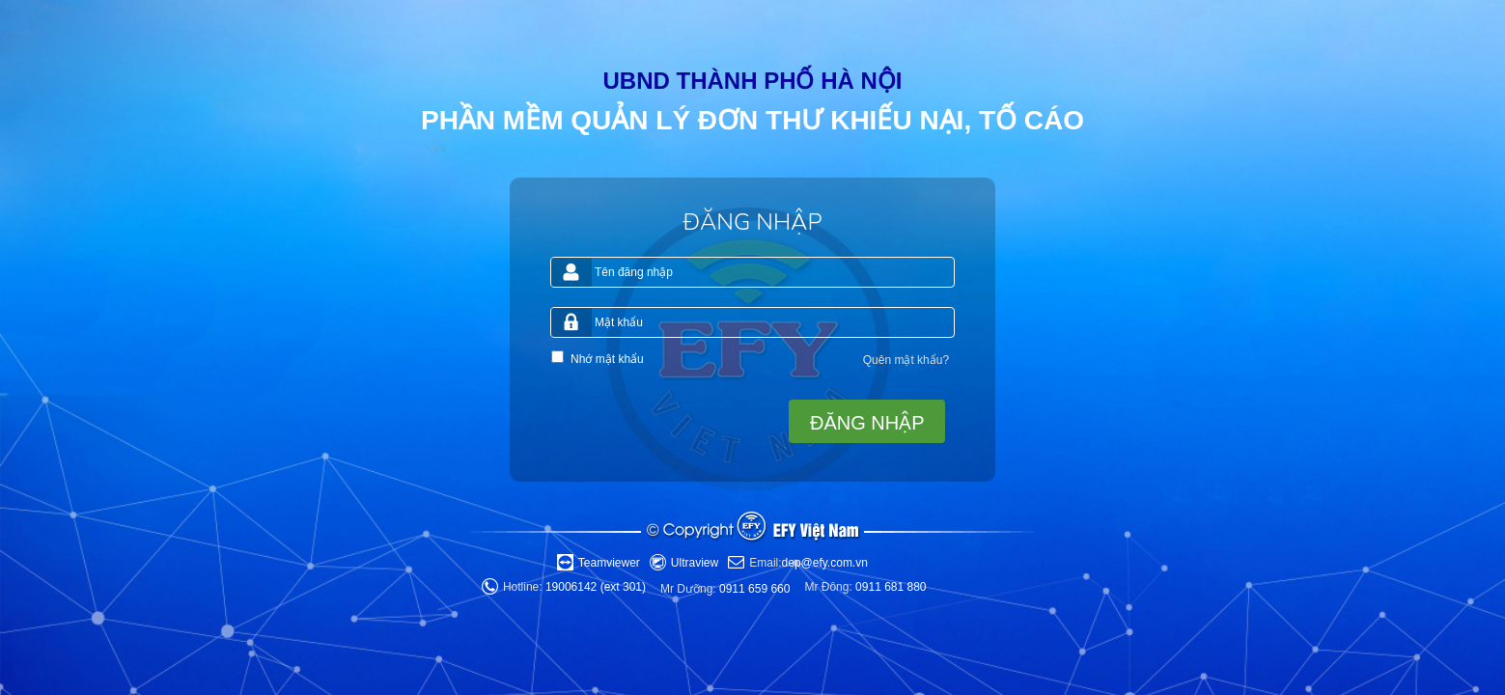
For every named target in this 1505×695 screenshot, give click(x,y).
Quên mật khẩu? (906, 360)
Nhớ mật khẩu (607, 359)
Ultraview (694, 563)
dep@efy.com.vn (808, 563)
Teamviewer (609, 563)
